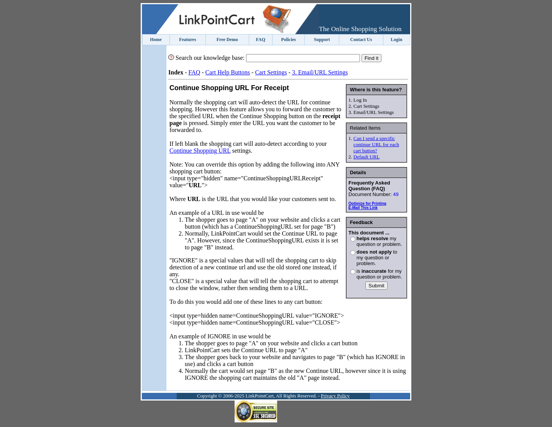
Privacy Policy (335, 396)
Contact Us (361, 39)
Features (187, 39)
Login (396, 39)
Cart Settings (271, 72)
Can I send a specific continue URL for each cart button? (376, 144)
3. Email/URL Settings (320, 72)
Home (156, 39)
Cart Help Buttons (227, 72)
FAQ (260, 39)
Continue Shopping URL (199, 150)
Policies (288, 39)
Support (322, 39)
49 (395, 194)
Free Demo (227, 39)
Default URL (366, 157)
